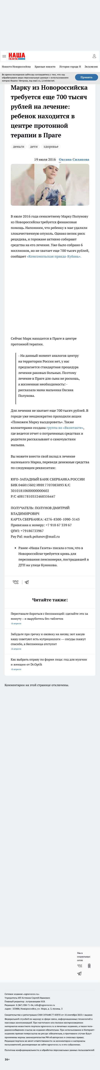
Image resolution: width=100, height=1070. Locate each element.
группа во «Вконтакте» (64, 427)
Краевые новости (45, 66)
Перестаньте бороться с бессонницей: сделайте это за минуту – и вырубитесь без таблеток (50, 619)
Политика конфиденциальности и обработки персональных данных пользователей (49, 1050)
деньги (18, 146)
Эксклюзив (91, 66)
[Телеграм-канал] (79, 973)
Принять (87, 77)
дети (34, 146)
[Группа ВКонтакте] (79, 966)
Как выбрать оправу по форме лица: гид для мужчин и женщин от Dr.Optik (50, 664)
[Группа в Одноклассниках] (89, 966)
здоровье (51, 146)
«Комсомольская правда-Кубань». (54, 256)
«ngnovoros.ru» (31, 994)
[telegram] (28, 582)
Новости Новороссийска (16, 66)
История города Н (70, 66)
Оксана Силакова (74, 159)
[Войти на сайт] (94, 56)
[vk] (16, 582)
